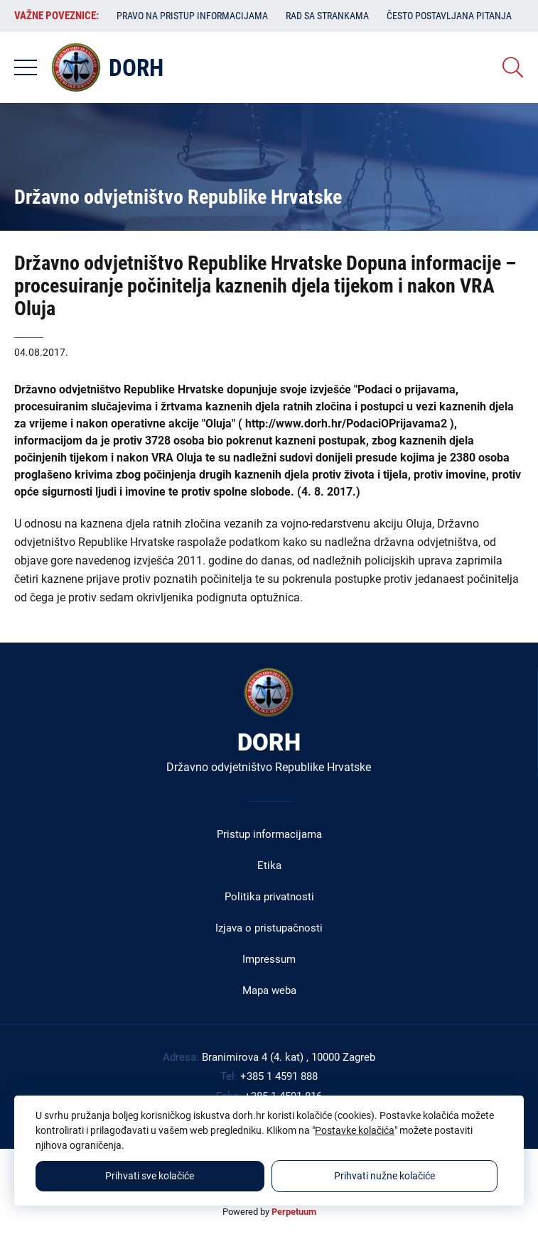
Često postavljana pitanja (449, 15)
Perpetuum (293, 1211)
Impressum (269, 959)
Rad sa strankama (327, 15)
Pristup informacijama (269, 834)
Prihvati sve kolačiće (149, 1175)
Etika (269, 865)
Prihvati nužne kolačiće (384, 1175)
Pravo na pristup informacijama (192, 15)
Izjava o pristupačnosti (269, 928)
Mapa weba (269, 990)
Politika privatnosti (269, 896)
